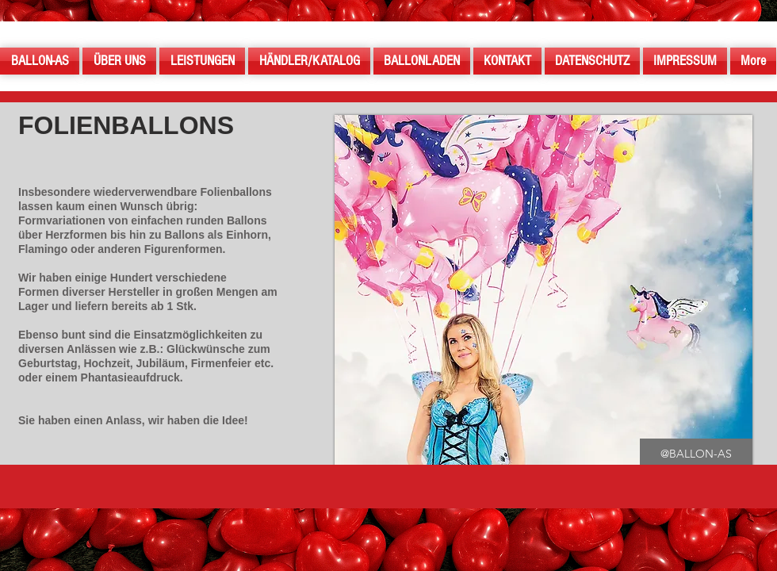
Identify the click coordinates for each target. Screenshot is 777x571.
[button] (696, 454)
